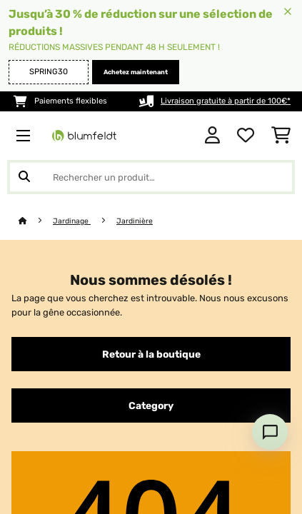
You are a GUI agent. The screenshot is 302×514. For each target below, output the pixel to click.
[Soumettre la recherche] (24, 177)
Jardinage (72, 221)
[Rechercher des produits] (151, 177)
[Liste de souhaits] (245, 135)
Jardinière (134, 221)
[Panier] (281, 135)
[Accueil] (36, 221)
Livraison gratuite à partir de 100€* (226, 101)
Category (151, 405)
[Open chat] (270, 432)
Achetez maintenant (136, 72)
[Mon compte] (212, 136)
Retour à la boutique (151, 354)
